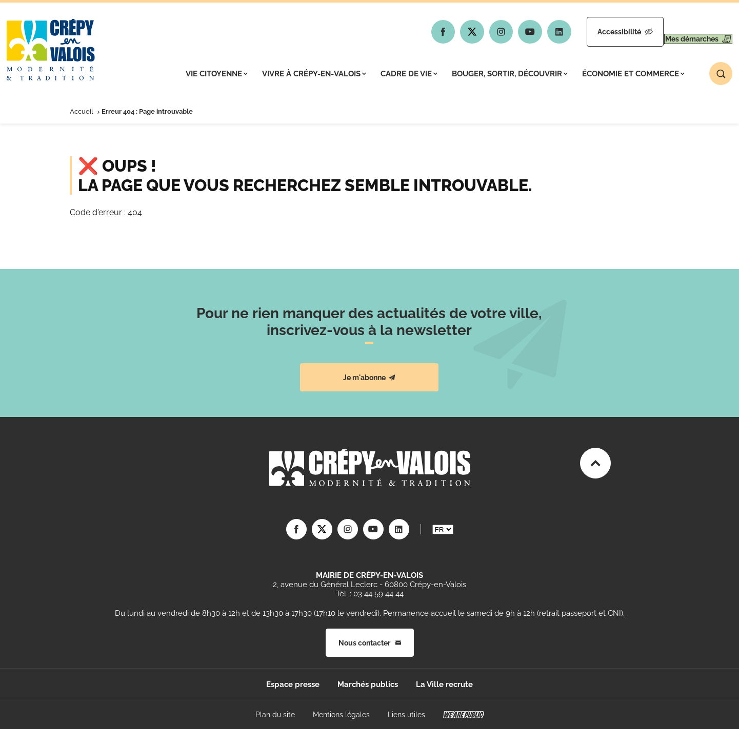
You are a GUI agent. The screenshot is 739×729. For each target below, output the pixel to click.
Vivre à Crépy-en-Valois (314, 73)
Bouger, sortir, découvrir (510, 73)
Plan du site (275, 715)
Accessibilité (596, 32)
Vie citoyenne (217, 73)
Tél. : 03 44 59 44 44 (370, 593)
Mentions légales (341, 715)
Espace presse (292, 684)
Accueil (81, 111)
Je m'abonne (369, 377)
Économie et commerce (633, 73)
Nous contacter (369, 643)
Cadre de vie (409, 73)
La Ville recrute (444, 684)
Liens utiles (406, 715)
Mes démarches (688, 32)
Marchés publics (367, 684)
